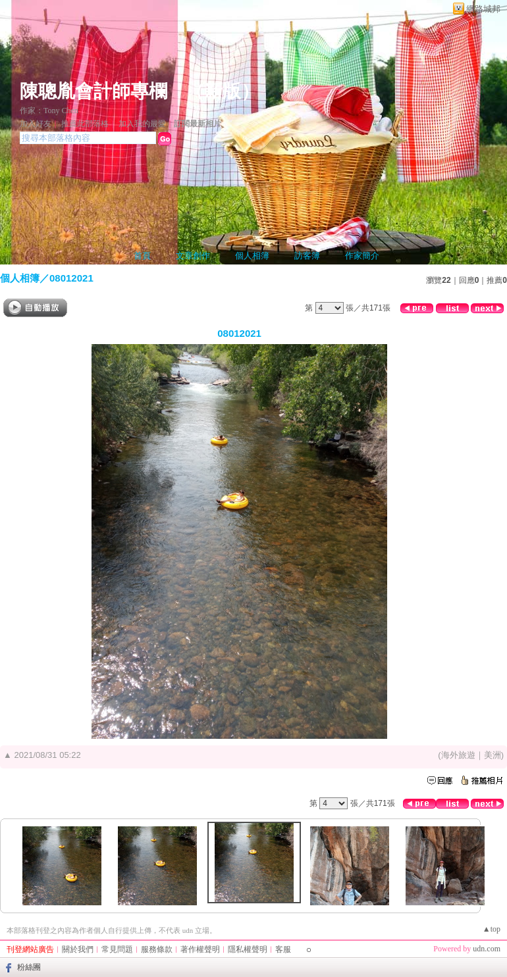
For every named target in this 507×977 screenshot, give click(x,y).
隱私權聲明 (247, 949)
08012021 (71, 278)
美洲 (492, 755)
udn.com (486, 948)
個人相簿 (252, 256)
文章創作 (193, 256)
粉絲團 (29, 967)
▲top (491, 929)
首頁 (142, 256)
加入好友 (35, 123)
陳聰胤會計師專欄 (93, 91)
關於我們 (77, 949)
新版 (222, 91)
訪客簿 (307, 256)
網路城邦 (483, 9)
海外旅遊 (458, 755)
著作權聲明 (200, 949)
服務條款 (157, 949)
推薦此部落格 (85, 123)
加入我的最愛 (142, 123)
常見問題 (117, 949)
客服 (283, 949)
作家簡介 (362, 256)
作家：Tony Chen (49, 110)
